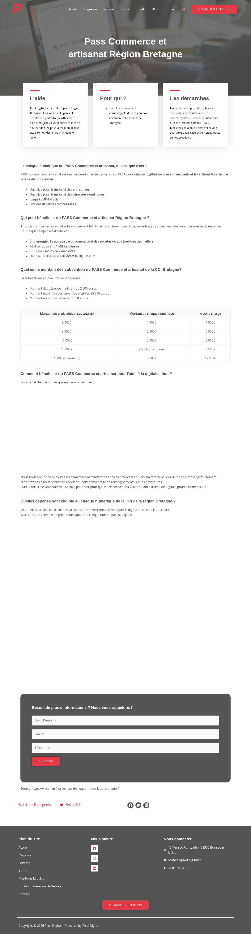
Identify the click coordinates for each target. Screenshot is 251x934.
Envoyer (46, 761)
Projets (140, 9)
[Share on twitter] (138, 805)
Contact (170, 9)
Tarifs (125, 9)
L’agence (90, 9)
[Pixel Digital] (17, 9)
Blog (155, 9)
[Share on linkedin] (146, 805)
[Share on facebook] (130, 805)
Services (109, 9)
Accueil (73, 9)
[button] (214, 9)
